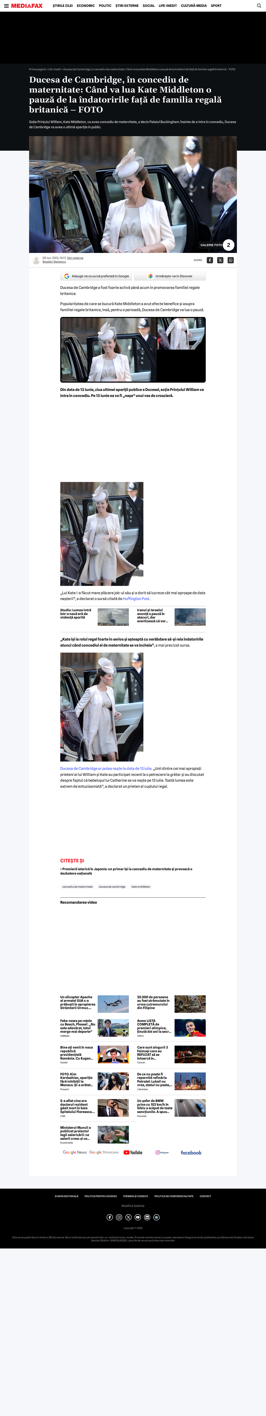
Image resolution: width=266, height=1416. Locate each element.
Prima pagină (37, 69)
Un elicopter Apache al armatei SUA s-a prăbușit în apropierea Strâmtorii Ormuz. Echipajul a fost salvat (77, 1002)
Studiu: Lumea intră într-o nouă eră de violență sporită (75, 613)
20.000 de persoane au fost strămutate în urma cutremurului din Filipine (153, 1002)
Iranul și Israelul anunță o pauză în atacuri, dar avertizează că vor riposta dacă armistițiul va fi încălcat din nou (151, 615)
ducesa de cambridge (112, 886)
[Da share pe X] (220, 260)
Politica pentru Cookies (101, 1196)
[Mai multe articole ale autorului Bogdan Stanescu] (36, 260)
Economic (86, 5)
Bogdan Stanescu (54, 261)
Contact (205, 1196)
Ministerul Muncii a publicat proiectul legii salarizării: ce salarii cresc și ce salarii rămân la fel (75, 1133)
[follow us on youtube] (133, 1152)
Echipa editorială (66, 1196)
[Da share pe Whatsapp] (231, 260)
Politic (105, 5)
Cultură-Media (194, 5)
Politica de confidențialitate (173, 1196)
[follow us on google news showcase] (103, 1152)
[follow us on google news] (74, 1152)
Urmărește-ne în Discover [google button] (169, 276)
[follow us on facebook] (191, 1153)
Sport (216, 5)
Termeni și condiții (135, 1196)
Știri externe (127, 5)
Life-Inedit (168, 5)
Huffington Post (136, 598)
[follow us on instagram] (162, 1152)
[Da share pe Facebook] (210, 260)
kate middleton (141, 886)
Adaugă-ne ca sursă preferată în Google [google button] (96, 276)
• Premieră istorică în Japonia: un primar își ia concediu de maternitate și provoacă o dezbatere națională (126, 871)
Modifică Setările (133, 1206)
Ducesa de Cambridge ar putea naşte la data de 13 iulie (105, 768)
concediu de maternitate (77, 886)
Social (149, 5)
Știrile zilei (63, 5)
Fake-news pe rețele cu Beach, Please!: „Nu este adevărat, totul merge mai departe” (77, 1026)
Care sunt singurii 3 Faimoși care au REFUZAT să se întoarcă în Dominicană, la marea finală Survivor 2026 (154, 1053)
